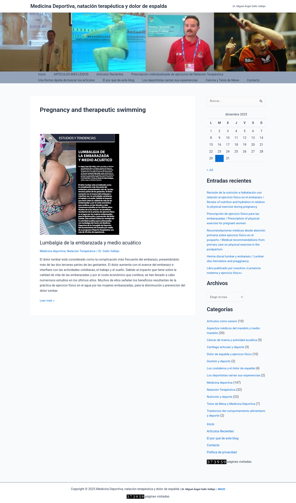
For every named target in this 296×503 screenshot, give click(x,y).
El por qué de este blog (116, 80)
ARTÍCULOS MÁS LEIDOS (68, 74)
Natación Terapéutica (83, 251)
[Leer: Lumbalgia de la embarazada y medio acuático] (79, 184)
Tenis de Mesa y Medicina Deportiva (232, 413)
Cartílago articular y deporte (226, 352)
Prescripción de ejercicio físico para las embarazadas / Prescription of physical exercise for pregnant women (234, 223)
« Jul (210, 170)
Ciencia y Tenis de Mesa (217, 80)
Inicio (41, 74)
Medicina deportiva (53, 251)
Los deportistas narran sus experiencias (166, 80)
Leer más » (47, 300)
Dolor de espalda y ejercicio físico (230, 359)
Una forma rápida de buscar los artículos (65, 80)
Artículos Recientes (106, 74)
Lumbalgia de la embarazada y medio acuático (92, 243)
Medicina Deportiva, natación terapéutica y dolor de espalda (98, 6)
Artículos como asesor (222, 326)
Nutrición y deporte (220, 406)
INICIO (221, 489)
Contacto (246, 80)
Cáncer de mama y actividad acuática (233, 345)
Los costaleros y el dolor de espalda (232, 373)
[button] (264, 42)
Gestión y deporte (219, 366)
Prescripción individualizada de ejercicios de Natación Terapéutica (172, 74)
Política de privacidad (222, 462)
